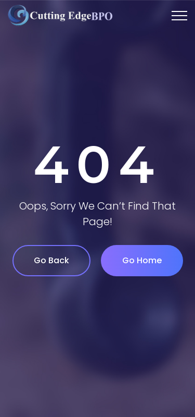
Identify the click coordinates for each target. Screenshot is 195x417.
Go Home (142, 260)
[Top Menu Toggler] (179, 15)
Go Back (51, 260)
